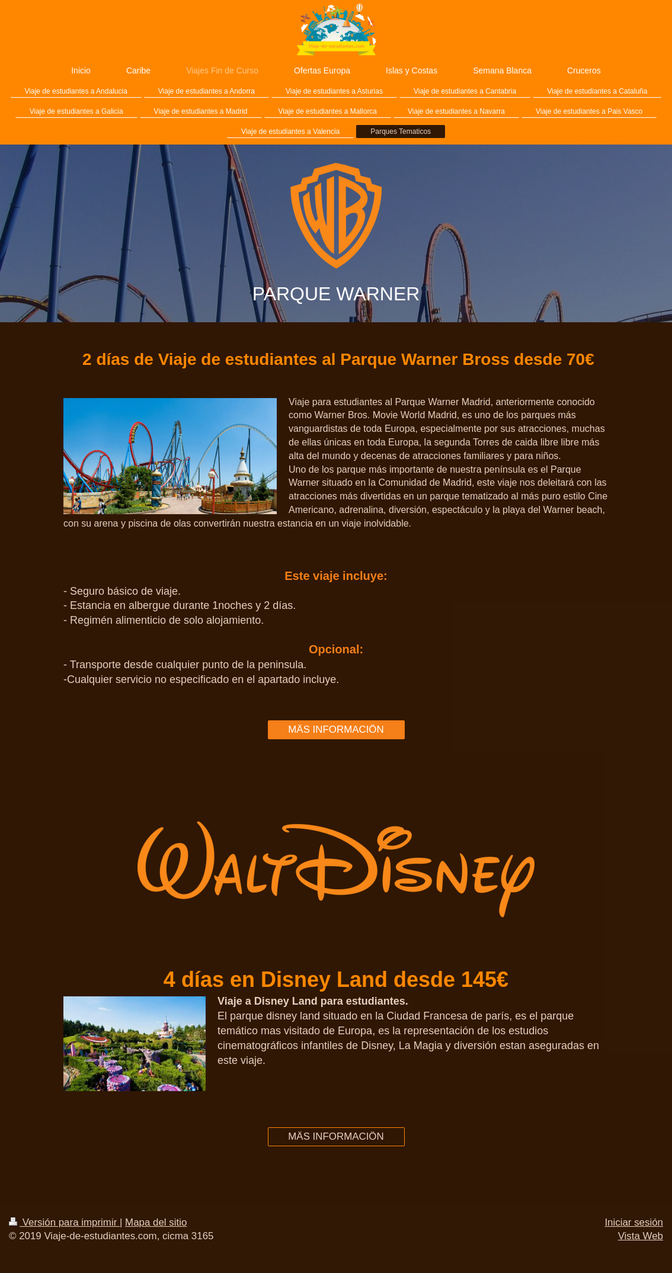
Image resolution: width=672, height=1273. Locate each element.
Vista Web (640, 1236)
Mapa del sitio (156, 1222)
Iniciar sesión (633, 1222)
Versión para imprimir (64, 1222)
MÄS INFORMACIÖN (335, 729)
